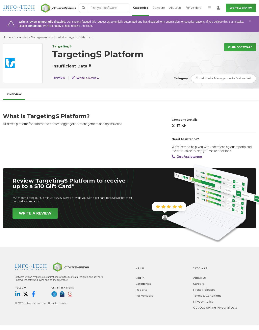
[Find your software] (108, 8)
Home (7, 37)
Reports (141, 290)
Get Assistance (187, 157)
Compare (159, 7)
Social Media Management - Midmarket (39, 37)
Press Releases (204, 290)
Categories (140, 7)
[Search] (83, 8)
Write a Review (241, 8)
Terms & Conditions (207, 295)
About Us (175, 7)
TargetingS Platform (80, 37)
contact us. (35, 25)
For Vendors (193, 7)
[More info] (90, 65)
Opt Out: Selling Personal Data (215, 307)
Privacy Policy (203, 301)
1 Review (58, 77)
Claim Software (240, 47)
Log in (140, 278)
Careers (198, 284)
